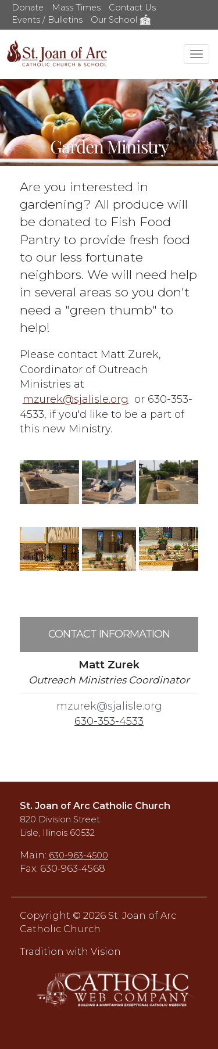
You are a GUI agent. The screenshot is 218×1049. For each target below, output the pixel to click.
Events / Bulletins (47, 20)
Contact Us (132, 7)
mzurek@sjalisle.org (75, 399)
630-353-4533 (109, 721)
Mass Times (76, 7)
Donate (28, 7)
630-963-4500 (78, 855)
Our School (121, 20)
